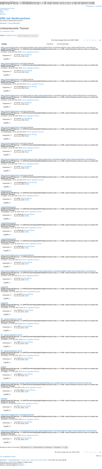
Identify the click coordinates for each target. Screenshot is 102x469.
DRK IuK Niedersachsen (15, 18)
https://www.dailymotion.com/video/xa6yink (17, 143)
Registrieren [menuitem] (91, 6)
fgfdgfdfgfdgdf (6, 191)
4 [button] (92, 40)
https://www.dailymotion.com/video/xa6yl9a (17, 127)
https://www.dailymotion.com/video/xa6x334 (17, 415)
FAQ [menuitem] (1, 11)
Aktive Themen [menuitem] (4, 10)
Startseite (3, 460)
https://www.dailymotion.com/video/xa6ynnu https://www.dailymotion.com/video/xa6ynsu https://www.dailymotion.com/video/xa (49, 95)
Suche (2, 35)
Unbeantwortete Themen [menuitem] (7, 8)
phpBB (9, 462)
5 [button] (95, 452)
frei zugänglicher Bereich (31, 52)
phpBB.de (20, 463)
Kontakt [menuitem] (23, 460)
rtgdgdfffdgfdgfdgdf (8, 207)
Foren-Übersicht (14, 460)
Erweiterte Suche (11, 35)
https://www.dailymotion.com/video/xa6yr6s (17, 79)
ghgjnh (3, 367)
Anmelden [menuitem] (98, 6)
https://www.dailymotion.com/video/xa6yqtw (17, 63)
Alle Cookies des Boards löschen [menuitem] (37, 460)
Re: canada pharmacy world (11, 319)
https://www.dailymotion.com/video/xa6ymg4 (17, 111)
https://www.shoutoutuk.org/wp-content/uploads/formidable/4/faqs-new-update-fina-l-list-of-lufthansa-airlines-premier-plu (46, 383)
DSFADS (4, 399)
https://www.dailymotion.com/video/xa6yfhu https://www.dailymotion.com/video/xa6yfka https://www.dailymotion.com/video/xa (48, 271)
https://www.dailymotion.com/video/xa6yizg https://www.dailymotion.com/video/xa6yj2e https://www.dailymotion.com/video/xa (48, 159)
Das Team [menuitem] (3, 14)
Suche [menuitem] (2, 13)
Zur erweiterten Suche (7, 31)
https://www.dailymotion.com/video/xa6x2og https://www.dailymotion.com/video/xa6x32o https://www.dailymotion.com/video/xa (48, 431)
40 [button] (100, 40)
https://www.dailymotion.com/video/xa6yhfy (17, 175)
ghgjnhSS (4, 287)
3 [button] (89, 40)
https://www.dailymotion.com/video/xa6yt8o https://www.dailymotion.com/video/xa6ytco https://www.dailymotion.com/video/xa (48, 47)
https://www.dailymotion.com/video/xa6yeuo (17, 255)
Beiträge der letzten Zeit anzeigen (16, 447)
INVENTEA (21, 465)
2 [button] (87, 40)
